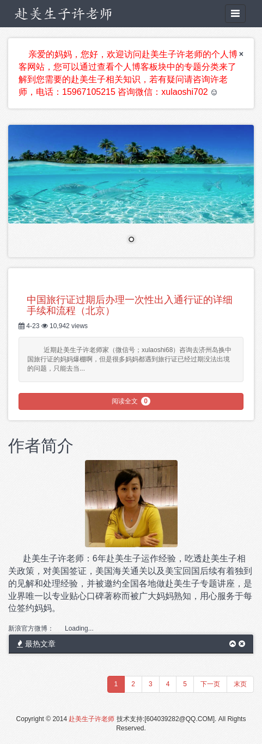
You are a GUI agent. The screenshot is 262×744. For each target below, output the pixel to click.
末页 (240, 684)
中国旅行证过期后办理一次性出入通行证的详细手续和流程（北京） (130, 305)
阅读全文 (131, 401)
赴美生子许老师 (91, 719)
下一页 (210, 684)
